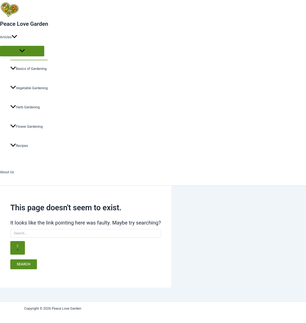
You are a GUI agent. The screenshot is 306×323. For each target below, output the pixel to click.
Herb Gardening (25, 107)
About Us (7, 172)
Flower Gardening (26, 127)
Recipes (19, 146)
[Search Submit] (17, 248)
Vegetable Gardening (29, 88)
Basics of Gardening (28, 69)
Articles (8, 37)
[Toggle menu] (22, 51)
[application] (14, 37)
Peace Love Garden (24, 24)
